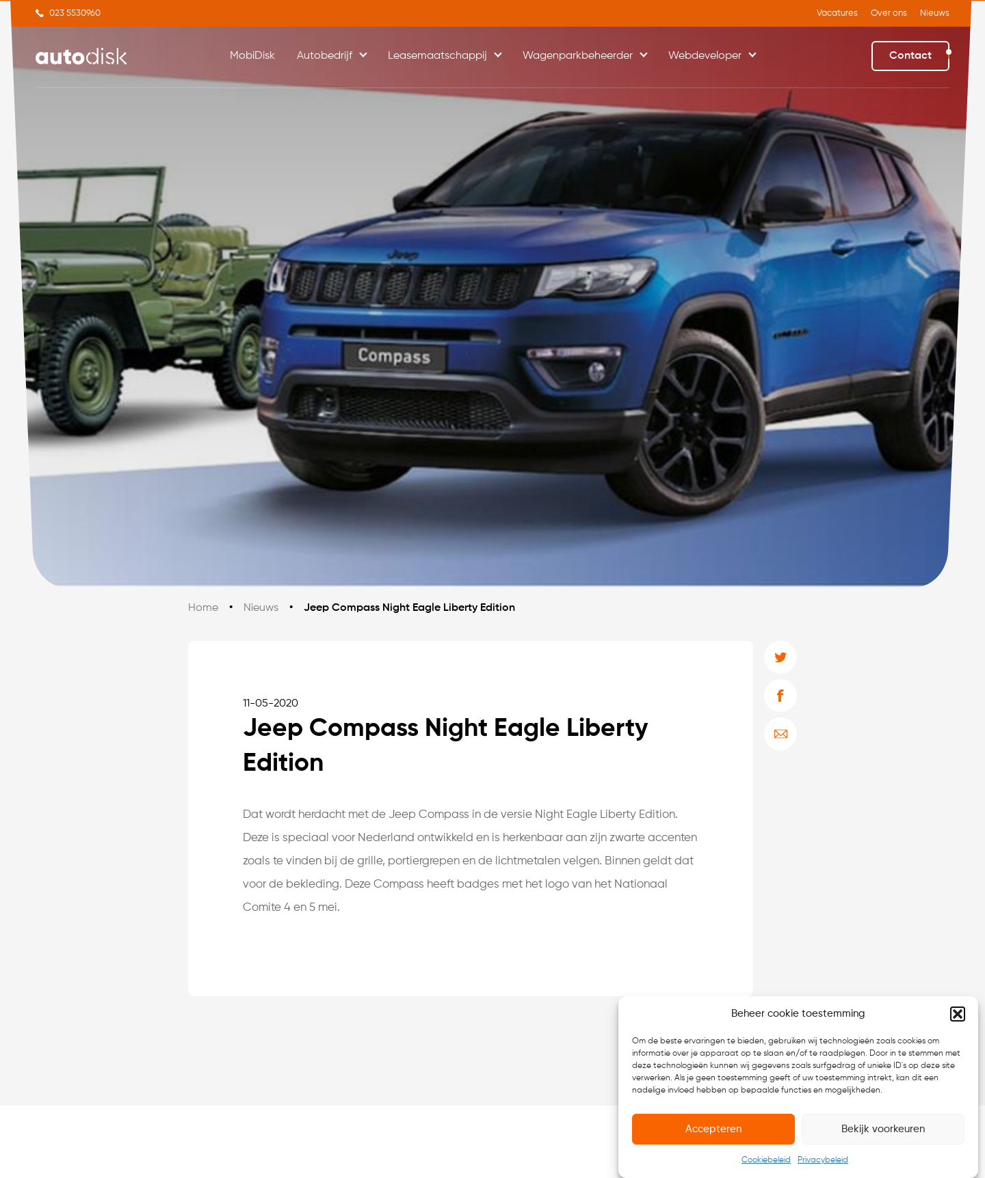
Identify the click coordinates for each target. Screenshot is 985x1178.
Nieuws (934, 13)
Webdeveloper (704, 56)
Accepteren (713, 1132)
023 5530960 (75, 13)
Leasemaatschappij (437, 56)
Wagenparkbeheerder (578, 56)
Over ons (889, 13)
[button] (957, 1017)
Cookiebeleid (766, 1164)
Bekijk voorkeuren (883, 1132)
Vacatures (837, 13)
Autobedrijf (324, 56)
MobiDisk (252, 56)
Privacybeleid (823, 1164)
